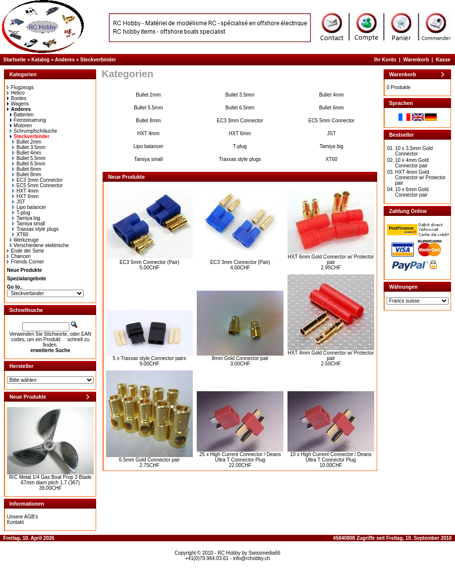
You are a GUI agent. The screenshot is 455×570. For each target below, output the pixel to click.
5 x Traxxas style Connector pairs (149, 358)
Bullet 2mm (26, 142)
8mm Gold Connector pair (240, 358)
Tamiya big (26, 218)
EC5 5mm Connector (37, 185)
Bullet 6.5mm (28, 163)
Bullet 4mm (26, 152)
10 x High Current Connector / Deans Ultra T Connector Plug (331, 457)
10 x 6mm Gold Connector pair (412, 192)
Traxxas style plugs (35, 229)
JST (18, 202)
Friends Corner (25, 261)
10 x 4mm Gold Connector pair (412, 162)
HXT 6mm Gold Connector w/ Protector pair (331, 259)
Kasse (443, 59)
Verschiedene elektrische (39, 245)
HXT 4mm (25, 191)
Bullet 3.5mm (28, 147)
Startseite (14, 59)
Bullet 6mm (26, 169)
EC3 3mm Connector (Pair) (240, 262)
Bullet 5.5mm (28, 158)
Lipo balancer (29, 207)
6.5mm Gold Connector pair (149, 460)
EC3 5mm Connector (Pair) (149, 262)
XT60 (20, 234)
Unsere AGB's (22, 516)
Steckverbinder (98, 59)
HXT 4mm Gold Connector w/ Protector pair (331, 355)
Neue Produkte (24, 270)
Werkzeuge (24, 240)
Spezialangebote (26, 278)
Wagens (18, 103)
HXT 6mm (25, 196)
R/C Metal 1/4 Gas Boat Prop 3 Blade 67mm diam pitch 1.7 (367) (50, 479)
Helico (16, 93)
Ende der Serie (25, 251)
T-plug (21, 212)
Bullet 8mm (26, 174)
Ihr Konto (385, 59)
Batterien (22, 114)
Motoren (21, 125)
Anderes (65, 59)
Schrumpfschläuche (33, 131)
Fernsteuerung (28, 120)
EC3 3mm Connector (37, 180)
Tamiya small (28, 223)
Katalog (40, 59)
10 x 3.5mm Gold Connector (414, 151)
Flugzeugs (20, 87)
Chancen (19, 256)
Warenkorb (416, 59)
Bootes (16, 98)
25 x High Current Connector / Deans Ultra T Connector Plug (240, 457)
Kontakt (15, 522)
